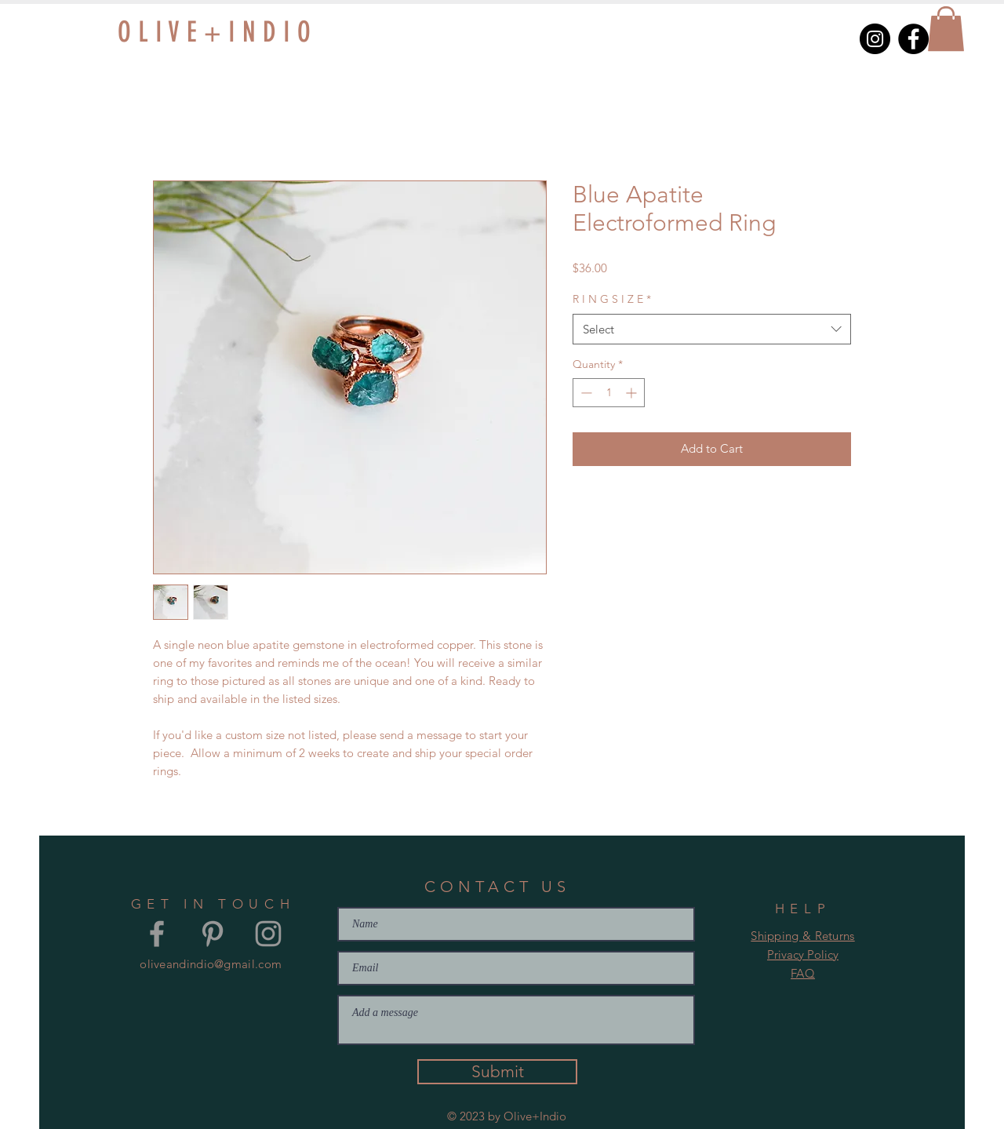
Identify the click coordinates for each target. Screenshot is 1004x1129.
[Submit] (497, 1071)
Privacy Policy (802, 954)
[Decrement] (585, 392)
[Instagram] (875, 39)
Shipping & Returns (802, 935)
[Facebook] (913, 39)
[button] (946, 28)
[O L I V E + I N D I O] (262, 32)
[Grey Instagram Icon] (268, 933)
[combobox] (712, 329)
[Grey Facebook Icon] (157, 933)
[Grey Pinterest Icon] (212, 933)
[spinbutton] (609, 392)
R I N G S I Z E (612, 299)
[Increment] (632, 392)
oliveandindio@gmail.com (211, 963)
